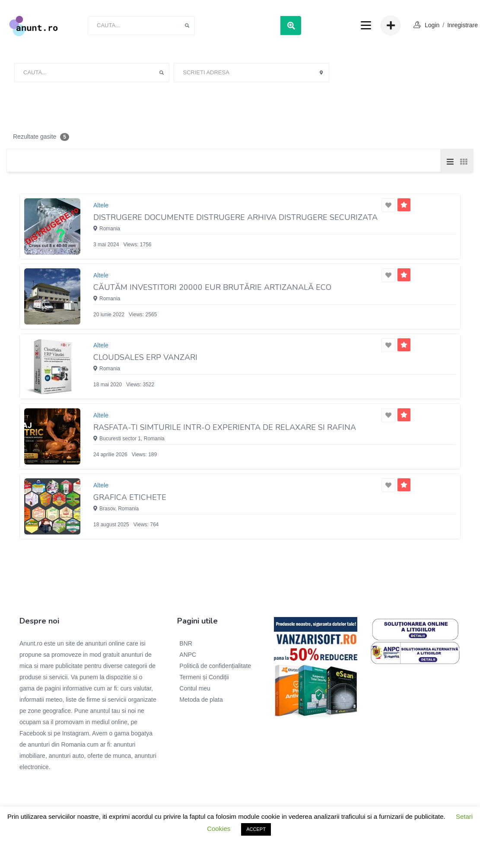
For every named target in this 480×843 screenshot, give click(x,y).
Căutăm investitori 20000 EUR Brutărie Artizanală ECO (212, 287)
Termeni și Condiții (204, 677)
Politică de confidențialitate (215, 665)
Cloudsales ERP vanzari (145, 357)
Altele (100, 205)
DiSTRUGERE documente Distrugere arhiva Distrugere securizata (235, 217)
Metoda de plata (201, 699)
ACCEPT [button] (256, 829)
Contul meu (194, 688)
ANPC (187, 654)
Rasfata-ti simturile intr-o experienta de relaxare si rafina (224, 427)
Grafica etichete (129, 497)
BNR (185, 643)
